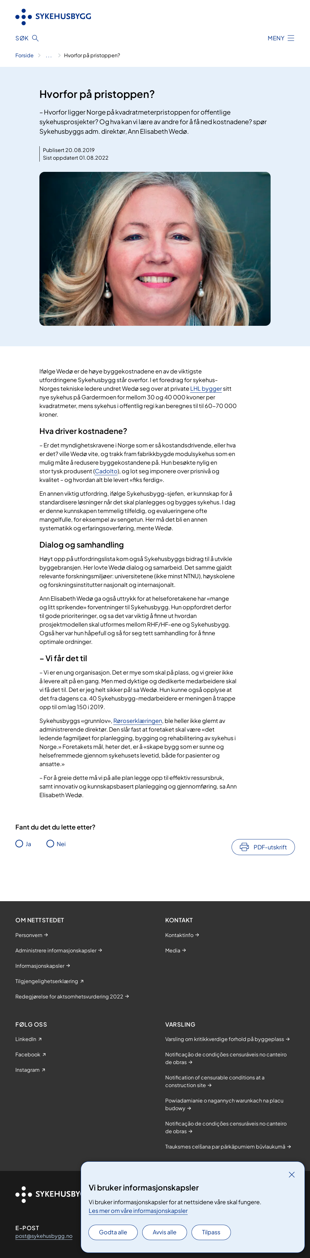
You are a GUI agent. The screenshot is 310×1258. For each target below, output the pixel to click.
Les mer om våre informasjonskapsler (138, 1210)
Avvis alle (164, 1232)
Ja (28, 843)
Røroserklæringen (137, 720)
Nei (61, 843)
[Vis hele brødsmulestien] (49, 55)
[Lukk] (292, 1174)
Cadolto (106, 471)
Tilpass (211, 1232)
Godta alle (113, 1232)
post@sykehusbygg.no (43, 1235)
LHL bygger (206, 388)
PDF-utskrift (270, 847)
